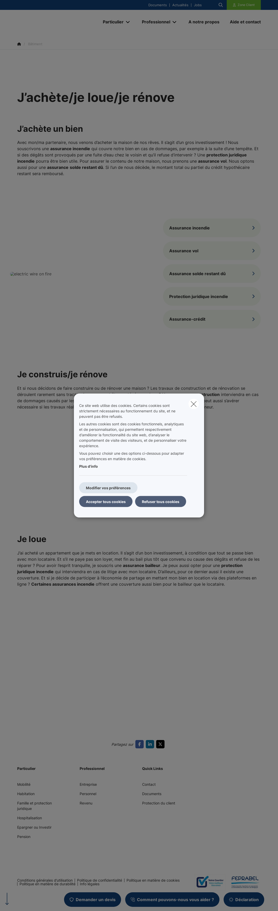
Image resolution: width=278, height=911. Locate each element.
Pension (23, 836)
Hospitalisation (29, 818)
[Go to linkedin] (151, 744)
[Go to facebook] (140, 744)
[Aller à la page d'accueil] (56, 22)
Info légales (89, 884)
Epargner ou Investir (34, 827)
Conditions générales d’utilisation (45, 880)
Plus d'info (88, 466)
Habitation (26, 793)
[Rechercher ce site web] (221, 5)
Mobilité (23, 784)
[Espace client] (244, 5)
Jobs (198, 5)
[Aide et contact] (243, 22)
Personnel (88, 793)
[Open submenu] (128, 22)
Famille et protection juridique (34, 806)
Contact (149, 784)
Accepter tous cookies (106, 501)
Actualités (180, 5)
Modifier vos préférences (108, 488)
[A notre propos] (204, 22)
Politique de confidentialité (99, 880)
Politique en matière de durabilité (47, 884)
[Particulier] (111, 22)
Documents (157, 5)
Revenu (86, 803)
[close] (193, 404)
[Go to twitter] (161, 744)
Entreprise (88, 784)
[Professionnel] (154, 22)
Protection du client (158, 803)
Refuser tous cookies (160, 501)
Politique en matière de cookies (153, 880)
